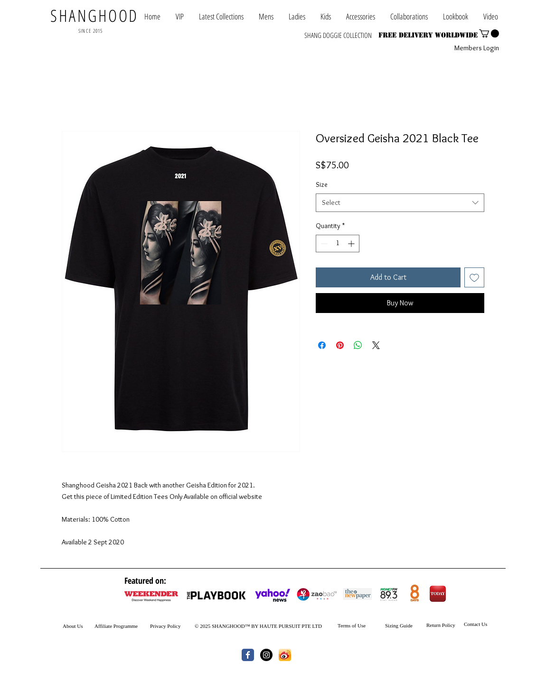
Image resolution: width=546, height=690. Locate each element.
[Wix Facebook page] (248, 655)
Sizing (391, 625)
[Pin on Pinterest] (340, 345)
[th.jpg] (285, 655)
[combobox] (400, 202)
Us (79, 626)
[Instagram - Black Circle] (266, 655)
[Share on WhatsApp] (358, 345)
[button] (409, 16)
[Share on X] (376, 345)
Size (322, 184)
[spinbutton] (337, 243)
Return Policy (440, 625)
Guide (405, 625)
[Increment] (352, 243)
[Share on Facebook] (322, 345)
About (69, 626)
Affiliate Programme (116, 626)
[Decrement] (323, 243)
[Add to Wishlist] (474, 277)
